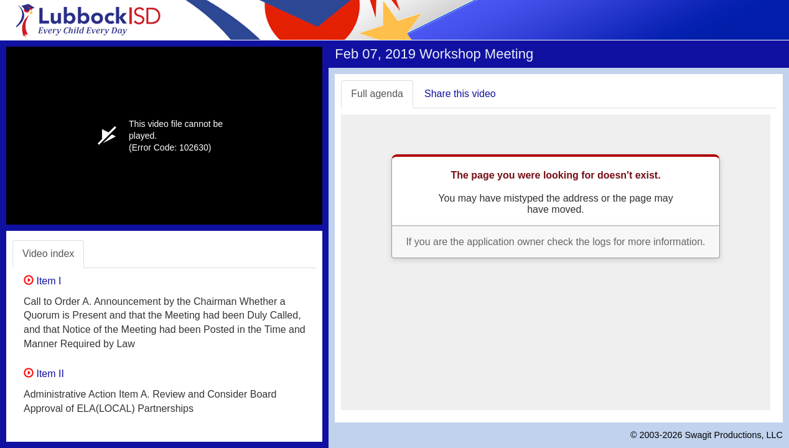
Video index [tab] (48, 253)
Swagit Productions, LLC (733, 435)
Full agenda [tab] (377, 93)
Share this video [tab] (460, 93)
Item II (44, 373)
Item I (42, 281)
